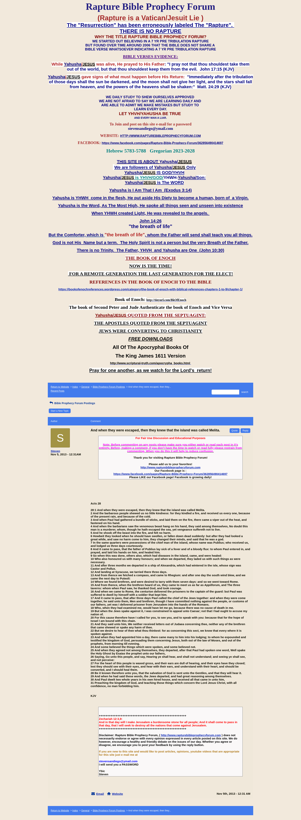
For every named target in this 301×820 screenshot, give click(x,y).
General (85, 387)
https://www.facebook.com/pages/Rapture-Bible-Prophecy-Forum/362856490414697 (170, 474)
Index (75, 387)
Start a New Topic (60, 411)
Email (100, 793)
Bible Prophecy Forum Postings (109, 387)
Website (117, 793)
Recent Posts (57, 391)
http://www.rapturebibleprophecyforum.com (170, 467)
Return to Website (60, 387)
